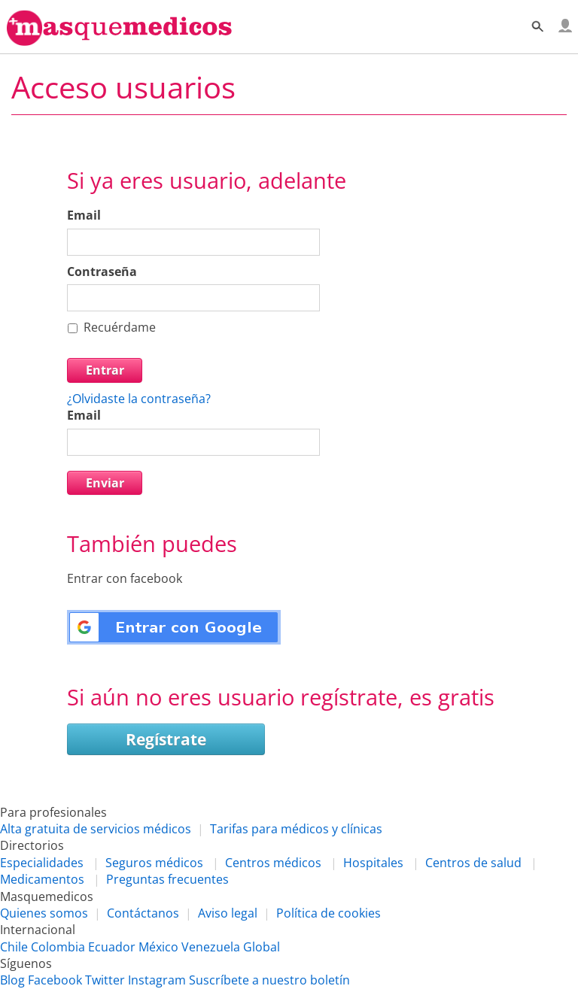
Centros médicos (273, 862)
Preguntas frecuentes (167, 879)
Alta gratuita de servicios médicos (95, 829)
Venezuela (210, 947)
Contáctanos (143, 913)
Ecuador (111, 947)
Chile (14, 947)
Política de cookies (328, 913)
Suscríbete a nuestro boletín (269, 980)
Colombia (58, 947)
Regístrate (166, 739)
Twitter (105, 980)
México (158, 947)
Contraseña (102, 271)
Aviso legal (227, 913)
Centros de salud (473, 862)
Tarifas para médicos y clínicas (296, 829)
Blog (12, 980)
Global (261, 947)
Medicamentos (42, 879)
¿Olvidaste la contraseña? (139, 398)
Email (84, 215)
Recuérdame (120, 327)
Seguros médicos (154, 862)
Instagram (157, 980)
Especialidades (42, 862)
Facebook (55, 980)
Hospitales (373, 862)
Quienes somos (44, 913)
